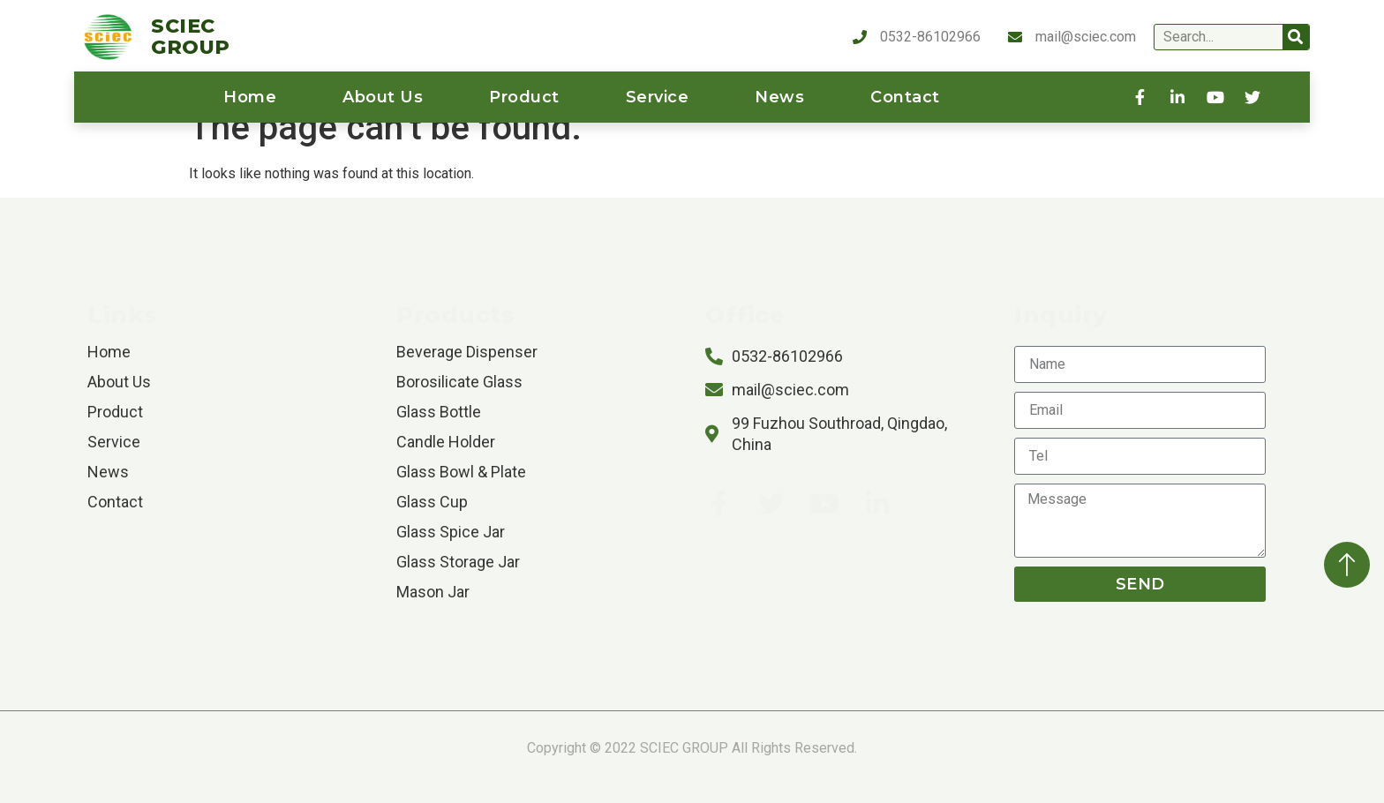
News (779, 97)
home (249, 97)
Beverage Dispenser (467, 351)
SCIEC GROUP (190, 36)
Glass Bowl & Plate (461, 471)
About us (382, 97)
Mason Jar (433, 591)
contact (905, 97)
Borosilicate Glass (459, 381)
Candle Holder (445, 441)
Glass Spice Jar (450, 531)
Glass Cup (432, 501)
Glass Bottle (438, 411)
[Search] (1295, 37)
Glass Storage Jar (458, 561)
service (657, 97)
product (524, 97)
